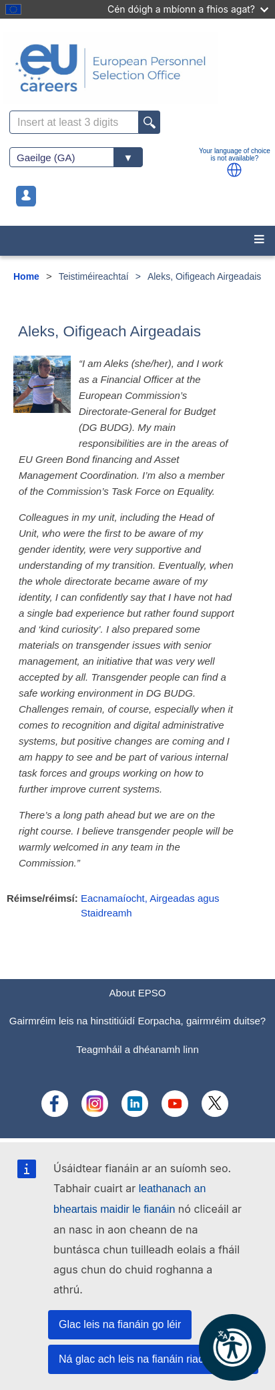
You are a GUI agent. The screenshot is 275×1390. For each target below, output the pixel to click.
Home (26, 276)
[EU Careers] (137, 68)
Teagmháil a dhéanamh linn (137, 1049)
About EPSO (137, 992)
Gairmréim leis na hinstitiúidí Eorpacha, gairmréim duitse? (137, 1020)
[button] (234, 170)
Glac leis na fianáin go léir (120, 1324)
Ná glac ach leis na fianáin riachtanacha (153, 1359)
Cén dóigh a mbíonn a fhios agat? (187, 9)
